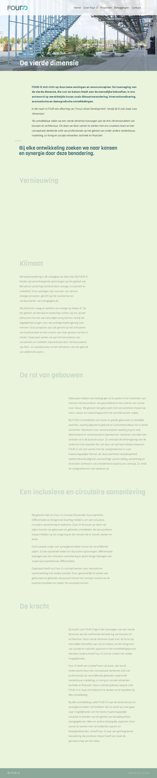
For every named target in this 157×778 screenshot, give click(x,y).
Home (77, 8)
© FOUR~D (13, 773)
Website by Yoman (139, 773)
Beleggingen (121, 8)
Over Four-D (90, 8)
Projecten (106, 8)
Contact (136, 8)
